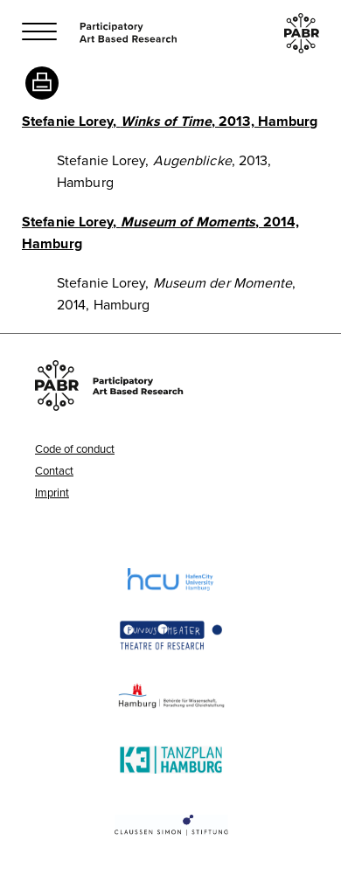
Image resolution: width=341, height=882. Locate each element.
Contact (54, 470)
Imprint (52, 492)
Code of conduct (75, 448)
